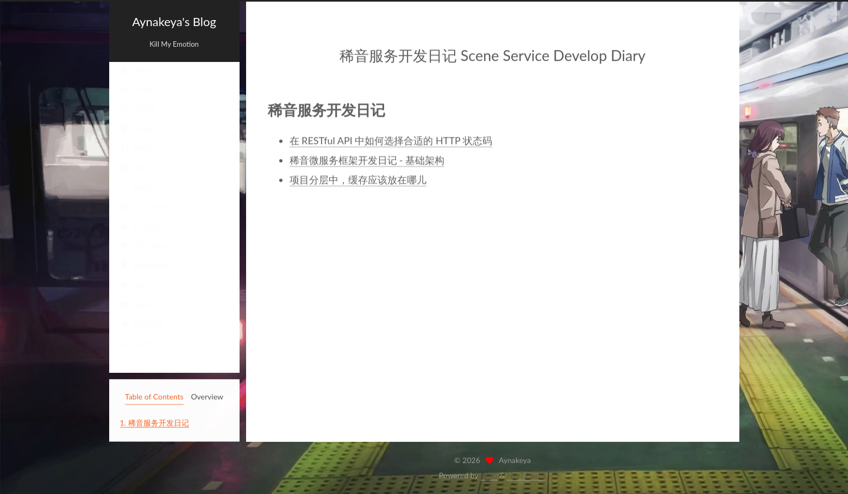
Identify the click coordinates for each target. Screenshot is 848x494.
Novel (136, 148)
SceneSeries (145, 207)
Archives (140, 226)
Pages (135, 305)
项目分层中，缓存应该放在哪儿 (358, 179)
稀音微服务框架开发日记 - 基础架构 (367, 159)
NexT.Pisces (526, 475)
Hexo (489, 475)
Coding (137, 109)
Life (132, 168)
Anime (136, 128)
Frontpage (142, 324)
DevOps (139, 187)
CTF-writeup (146, 246)
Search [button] (137, 344)
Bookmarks (144, 265)
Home (136, 70)
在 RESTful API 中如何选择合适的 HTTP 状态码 (391, 140)
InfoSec (138, 89)
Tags (133, 285)
